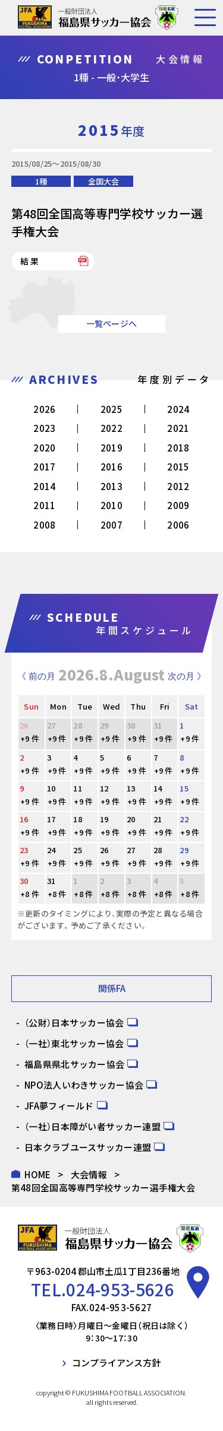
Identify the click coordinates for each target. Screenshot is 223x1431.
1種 (41, 181)
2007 (111, 525)
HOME (37, 1174)
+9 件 (29, 738)
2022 (111, 428)
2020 (44, 447)
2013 (111, 486)
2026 (44, 409)
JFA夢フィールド (59, 1105)
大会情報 (89, 1174)
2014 (44, 486)
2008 (44, 525)
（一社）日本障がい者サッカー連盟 (92, 1126)
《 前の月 (36, 676)
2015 (178, 466)
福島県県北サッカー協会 (74, 1064)
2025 (111, 409)
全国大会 (103, 181)
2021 (178, 428)
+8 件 (29, 893)
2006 (178, 525)
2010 (111, 505)
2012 (178, 486)
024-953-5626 (120, 1289)
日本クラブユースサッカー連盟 (87, 1147)
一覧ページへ (111, 323)
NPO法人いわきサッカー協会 (83, 1085)
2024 (178, 409)
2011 (44, 505)
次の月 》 (187, 676)
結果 (30, 261)
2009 (178, 505)
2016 (111, 466)
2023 (44, 428)
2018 (178, 447)
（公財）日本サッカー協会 (74, 1022)
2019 (111, 447)
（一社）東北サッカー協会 (74, 1043)
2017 (44, 466)
